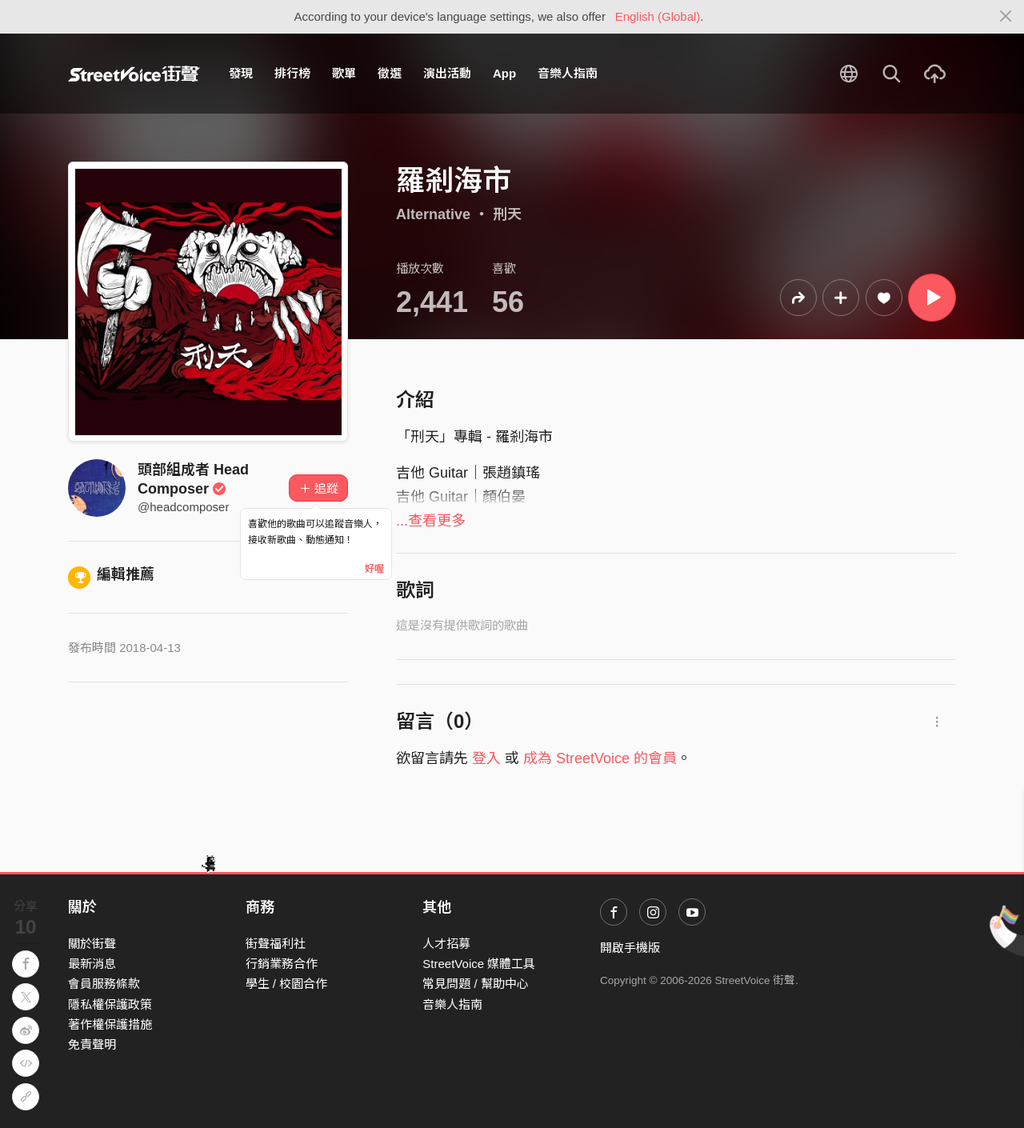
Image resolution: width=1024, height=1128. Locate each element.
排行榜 (292, 73)
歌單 (344, 73)
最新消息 (92, 963)
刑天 (507, 214)
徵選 (390, 73)
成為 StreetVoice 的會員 (600, 758)
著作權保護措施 (110, 1024)
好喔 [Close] (374, 568)
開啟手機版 (630, 947)
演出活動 (447, 73)
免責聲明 (92, 1044)
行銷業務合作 (282, 963)
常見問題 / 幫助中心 (475, 983)
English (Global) (658, 16)
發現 (241, 73)
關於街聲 (92, 943)
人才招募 (446, 943)
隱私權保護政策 (110, 1004)
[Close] (1006, 16)
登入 (486, 758)
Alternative (433, 214)
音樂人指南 (568, 73)
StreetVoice (134, 74)
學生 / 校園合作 (287, 983)
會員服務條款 (104, 983)
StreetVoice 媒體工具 (478, 963)
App (504, 73)
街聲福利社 (276, 943)
